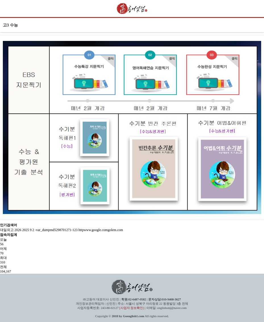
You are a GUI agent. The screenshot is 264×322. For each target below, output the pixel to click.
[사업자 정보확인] (131, 307)
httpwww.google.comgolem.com (100, 230)
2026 (17, 230)
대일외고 (7, 230)
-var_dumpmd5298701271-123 (56, 230)
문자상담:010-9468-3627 (164, 299)
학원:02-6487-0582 (133, 299)
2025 (25, 230)
